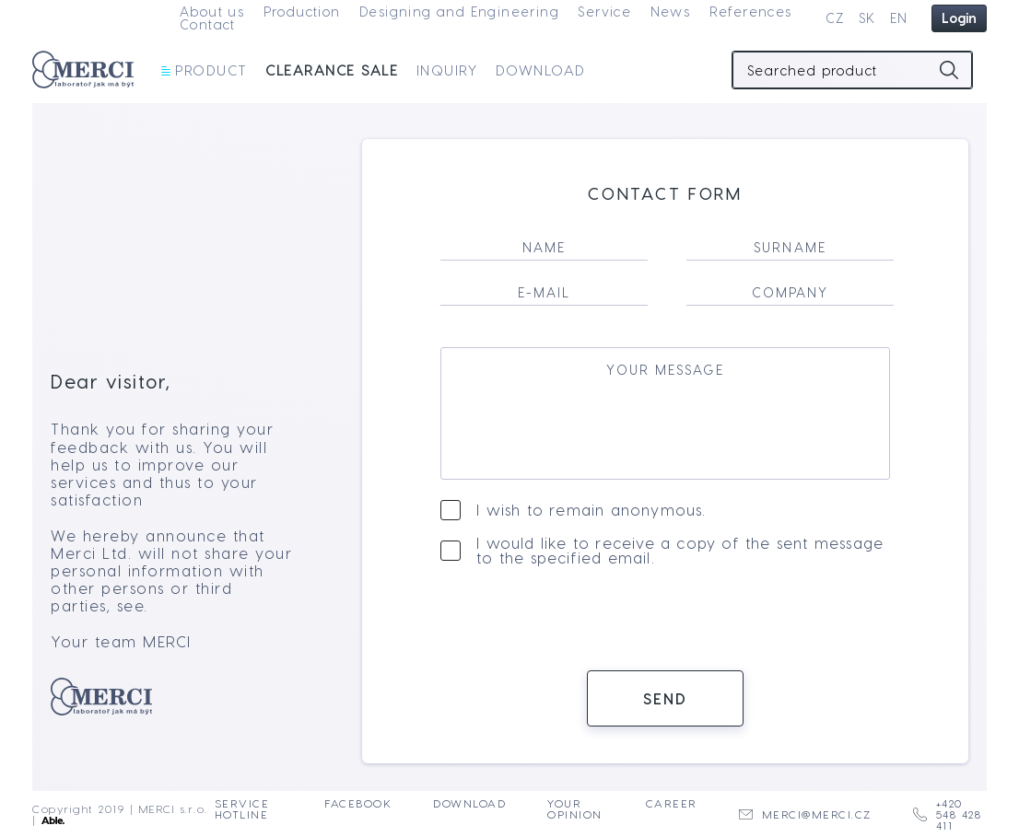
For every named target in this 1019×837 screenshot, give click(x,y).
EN (899, 18)
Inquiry (447, 70)
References (750, 11)
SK (867, 18)
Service (604, 11)
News (670, 11)
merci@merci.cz (805, 814)
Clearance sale (331, 70)
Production (302, 11)
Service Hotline (242, 808)
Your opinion (575, 808)
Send (665, 707)
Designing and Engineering (459, 11)
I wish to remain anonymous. (591, 519)
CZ (835, 18)
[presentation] (665, 629)
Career (671, 803)
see (131, 615)
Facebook (358, 803)
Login (959, 18)
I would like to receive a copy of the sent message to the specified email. (680, 560)
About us (212, 11)
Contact (208, 24)
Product (204, 70)
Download (541, 70)
